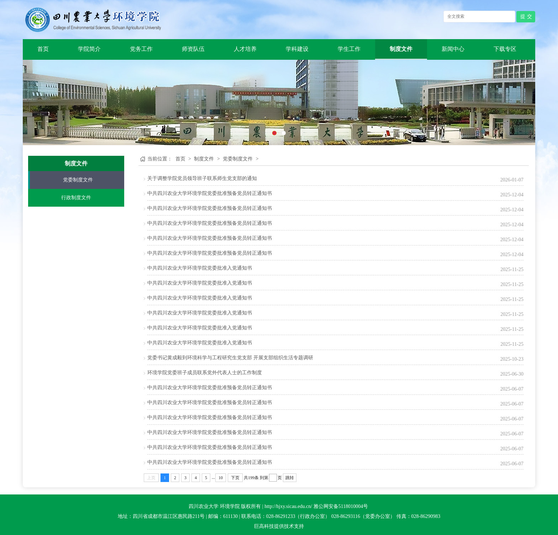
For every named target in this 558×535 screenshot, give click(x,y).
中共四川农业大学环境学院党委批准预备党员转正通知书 (209, 193)
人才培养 (245, 49)
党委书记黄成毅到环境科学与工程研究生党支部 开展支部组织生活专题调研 (230, 357)
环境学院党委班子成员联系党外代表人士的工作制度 (204, 372)
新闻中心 (453, 49)
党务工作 (141, 49)
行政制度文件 (76, 197)
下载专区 (505, 49)
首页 (43, 49)
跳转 (289, 477)
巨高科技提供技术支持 (279, 526)
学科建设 (297, 49)
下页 (235, 477)
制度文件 (401, 49)
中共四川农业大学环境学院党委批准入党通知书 (199, 268)
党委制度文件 (78, 179)
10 (221, 477)
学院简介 (89, 49)
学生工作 (349, 49)
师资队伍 (193, 49)
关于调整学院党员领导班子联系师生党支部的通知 (202, 178)
